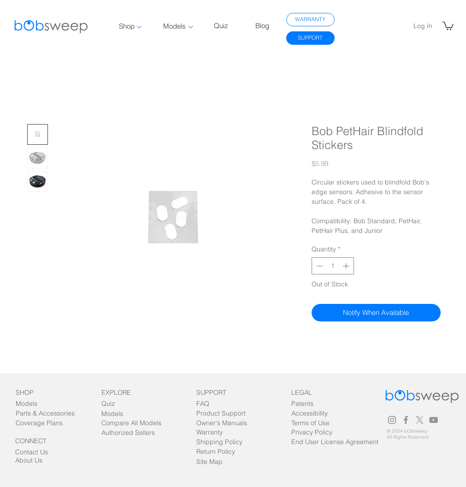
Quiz (221, 25)
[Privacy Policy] (311, 433)
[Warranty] (213, 433)
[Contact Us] (32, 452)
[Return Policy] (215, 452)
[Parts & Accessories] (45, 414)
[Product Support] (221, 414)
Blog (262, 25)
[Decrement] (318, 266)
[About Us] (32, 461)
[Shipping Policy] (219, 442)
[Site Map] (217, 462)
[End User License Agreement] (337, 442)
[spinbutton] (332, 266)
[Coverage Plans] (45, 423)
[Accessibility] (320, 414)
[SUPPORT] (310, 38)
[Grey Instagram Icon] (392, 420)
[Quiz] (118, 404)
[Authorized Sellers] (128, 433)
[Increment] (347, 266)
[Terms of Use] (310, 423)
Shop (127, 26)
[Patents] (310, 404)
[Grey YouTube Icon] (433, 420)
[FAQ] (213, 404)
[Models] (33, 404)
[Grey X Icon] (419, 420)
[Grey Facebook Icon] (406, 420)
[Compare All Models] (131, 423)
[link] (448, 25)
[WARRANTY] (310, 19)
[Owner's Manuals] (222, 423)
